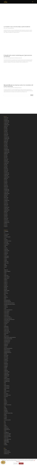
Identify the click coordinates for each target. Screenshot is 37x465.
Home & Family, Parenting (8, 338)
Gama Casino (6, 333)
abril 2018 (5, 216)
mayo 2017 (6, 226)
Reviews (5, 418)
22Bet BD (5, 265)
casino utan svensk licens (8, 318)
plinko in (5, 400)
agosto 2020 (6, 194)
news (5, 384)
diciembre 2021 (6, 172)
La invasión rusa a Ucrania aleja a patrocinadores (17, 26)
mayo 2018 (6, 215)
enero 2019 (6, 205)
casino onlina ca (6, 312)
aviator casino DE (6, 276)
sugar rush (6, 426)
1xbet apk (5, 247)
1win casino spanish (7, 236)
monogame (6, 366)
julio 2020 (5, 196)
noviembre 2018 (6, 207)
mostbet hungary (6, 371)
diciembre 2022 (6, 161)
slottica (5, 425)
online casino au (6, 385)
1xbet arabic (6, 249)
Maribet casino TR (7, 349)
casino (5, 308)
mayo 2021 (6, 182)
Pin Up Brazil (6, 393)
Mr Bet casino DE (6, 378)
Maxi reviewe (6, 355)
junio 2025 (5, 128)
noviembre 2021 (6, 174)
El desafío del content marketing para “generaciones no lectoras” (18, 55)
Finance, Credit (6, 330)
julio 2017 (5, 223)
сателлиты (5, 444)
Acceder (5, 449)
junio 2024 (5, 142)
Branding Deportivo (11, 28)
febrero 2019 (6, 204)
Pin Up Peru (6, 396)
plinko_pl (5, 403)
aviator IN (5, 279)
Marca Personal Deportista (8, 348)
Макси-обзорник (6, 441)
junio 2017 (5, 225)
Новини (5, 443)
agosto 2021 (6, 178)
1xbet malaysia (6, 256)
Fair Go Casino (6, 327)
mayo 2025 (6, 130)
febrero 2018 (6, 218)
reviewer (5, 417)
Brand (5, 298)
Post (5, 406)
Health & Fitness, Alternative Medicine (10, 337)
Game (5, 334)
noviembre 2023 (6, 150)
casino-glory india (7, 320)
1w (4, 232)
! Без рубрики (6, 231)
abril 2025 (5, 131)
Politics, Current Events (7, 404)
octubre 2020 (6, 192)
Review (5, 414)
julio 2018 (5, 212)
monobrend (6, 364)
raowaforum (6, 411)
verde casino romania (7, 436)
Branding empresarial (11, 87)
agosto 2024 (6, 141)
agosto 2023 (6, 153)
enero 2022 (6, 171)
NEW (5, 382)
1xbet (5, 246)
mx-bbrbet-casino (7, 381)
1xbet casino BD (6, 250)
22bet (5, 264)
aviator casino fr (6, 278)
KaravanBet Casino (7, 341)
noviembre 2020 (6, 190)
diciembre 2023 (6, 149)
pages (5, 389)
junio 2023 (5, 156)
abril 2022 (5, 167)
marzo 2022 (6, 168)
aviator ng (5, 283)
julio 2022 (5, 164)
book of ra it (6, 297)
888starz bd (6, 269)
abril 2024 (5, 145)
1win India (5, 239)
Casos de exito (6, 322)
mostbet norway (6, 374)
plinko (5, 399)
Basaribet (5, 289)
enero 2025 (6, 135)
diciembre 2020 (6, 189)
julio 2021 (5, 179)
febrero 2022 (6, 170)
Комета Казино (6, 440)
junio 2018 (5, 214)
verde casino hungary (7, 433)
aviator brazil (6, 275)
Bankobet (5, 287)
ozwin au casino (6, 388)
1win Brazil (6, 235)
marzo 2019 (6, 203)
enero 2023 (6, 160)
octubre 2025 (6, 123)
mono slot (5, 362)
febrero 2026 (6, 117)
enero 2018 (6, 219)
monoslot (5, 367)
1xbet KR (5, 254)
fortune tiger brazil (7, 331)
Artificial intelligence (7, 271)
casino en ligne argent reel (8, 309)
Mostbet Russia (6, 375)
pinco (5, 397)
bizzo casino (6, 293)
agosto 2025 (6, 126)
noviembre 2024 (6, 138)
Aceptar (21, 463)
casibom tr (5, 305)
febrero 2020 (6, 197)
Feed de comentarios (7, 452)
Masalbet (5, 353)
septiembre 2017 (6, 222)
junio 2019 (5, 201)
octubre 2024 (6, 139)
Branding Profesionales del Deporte (9, 304)
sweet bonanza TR (7, 429)
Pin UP (5, 392)
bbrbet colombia (6, 290)
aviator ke (5, 280)
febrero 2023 (6, 159)
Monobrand (6, 363)
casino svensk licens (7, 316)
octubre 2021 (6, 175)
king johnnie (6, 344)
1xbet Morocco (6, 257)
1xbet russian (6, 261)
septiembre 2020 (6, 193)
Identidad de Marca (7, 340)
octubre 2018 (6, 208)
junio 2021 (5, 181)
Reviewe (5, 415)
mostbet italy (6, 373)
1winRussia (6, 245)
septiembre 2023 (6, 152)
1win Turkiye (6, 242)
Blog (5, 294)
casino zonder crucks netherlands (9, 319)
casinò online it (6, 315)
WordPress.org (6, 453)
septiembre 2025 (6, 124)
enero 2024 (6, 148)
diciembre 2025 (6, 120)
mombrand (6, 359)
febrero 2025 (6, 134)
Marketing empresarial (18, 87)
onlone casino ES (6, 386)
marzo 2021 (6, 185)
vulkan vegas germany (7, 439)
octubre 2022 (6, 163)
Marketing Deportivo (7, 351)
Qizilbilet (5, 408)
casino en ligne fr (6, 311)
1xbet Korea (6, 253)
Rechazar (15, 463)
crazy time (5, 323)
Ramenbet (5, 410)
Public (5, 407)
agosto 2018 (6, 211)
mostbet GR (6, 370)
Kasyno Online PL (6, 342)
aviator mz (5, 282)
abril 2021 (5, 183)
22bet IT (5, 267)
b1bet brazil (6, 286)
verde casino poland (7, 435)
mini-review (6, 356)
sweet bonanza (6, 428)
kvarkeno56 (6, 345)
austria (5, 272)
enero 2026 (6, 119)
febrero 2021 (6, 186)
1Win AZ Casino (6, 234)
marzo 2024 (6, 146)
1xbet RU (5, 260)
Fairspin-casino (6, 329)
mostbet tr (5, 377)
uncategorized (6, 432)
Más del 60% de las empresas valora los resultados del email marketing (18, 85)
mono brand (6, 360)
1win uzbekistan (6, 243)
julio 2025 (5, 127)
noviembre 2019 (6, 200)
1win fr (5, 238)
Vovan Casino (6, 437)
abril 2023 (5, 157)
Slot (4, 421)
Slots (5, 422)
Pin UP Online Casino (7, 395)
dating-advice (6, 326)
